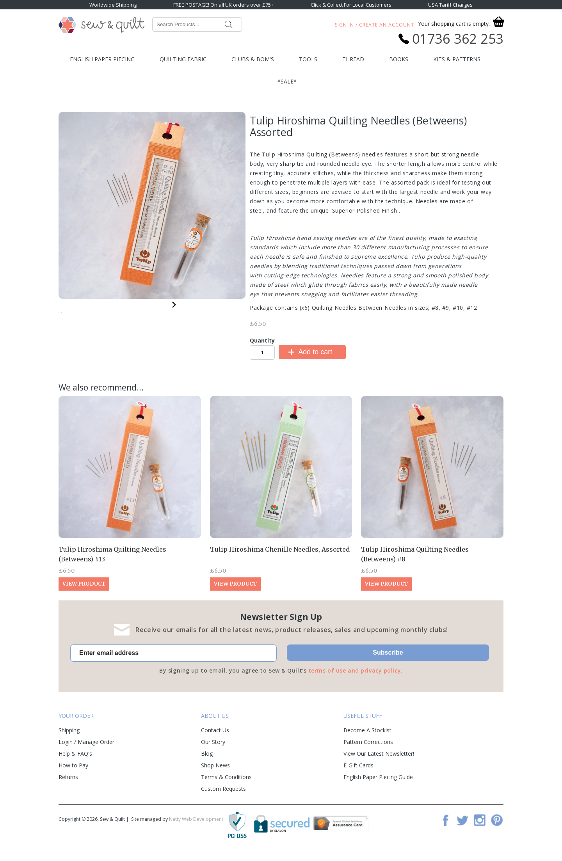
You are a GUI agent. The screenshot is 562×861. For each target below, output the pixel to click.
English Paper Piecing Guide (378, 782)
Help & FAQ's (75, 759)
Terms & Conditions (226, 782)
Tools (308, 59)
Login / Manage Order (86, 747)
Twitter (462, 826)
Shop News (215, 771)
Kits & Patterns (456, 59)
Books (398, 59)
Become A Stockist (367, 736)
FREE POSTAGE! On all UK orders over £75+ (223, 4)
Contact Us (215, 736)
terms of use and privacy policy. (355, 676)
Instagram (479, 826)
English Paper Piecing (102, 59)
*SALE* (287, 81)
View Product (83, 590)
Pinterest (496, 826)
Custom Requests (223, 794)
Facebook (445, 826)
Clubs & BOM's (252, 59)
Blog (207, 759)
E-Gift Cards (358, 771)
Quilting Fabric (183, 59)
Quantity (262, 340)
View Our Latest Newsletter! (378, 759)
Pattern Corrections (368, 747)
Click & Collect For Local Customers (351, 4)
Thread (353, 59)
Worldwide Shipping (113, 4)
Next (174, 303)
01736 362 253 (457, 39)
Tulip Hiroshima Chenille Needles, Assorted (280, 555)
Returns (68, 782)
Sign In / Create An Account (374, 24)
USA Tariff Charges (450, 4)
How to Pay (73, 771)
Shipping (69, 736)
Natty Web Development (196, 825)
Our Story (213, 747)
